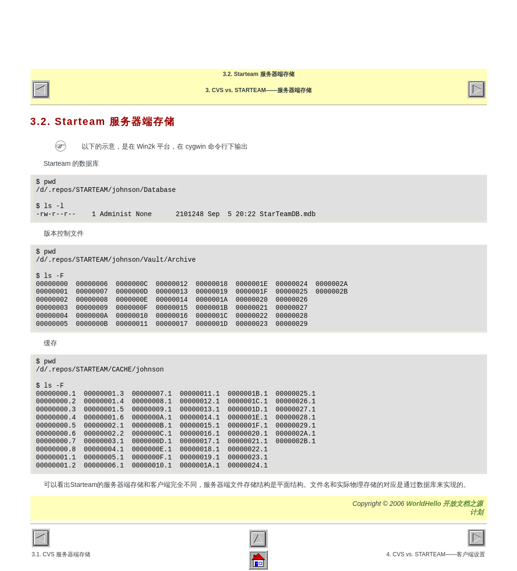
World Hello (126, 32)
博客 (320, 34)
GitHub (433, 34)
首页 (282, 34)
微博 (470, 34)
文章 (357, 34)
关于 (395, 34)
